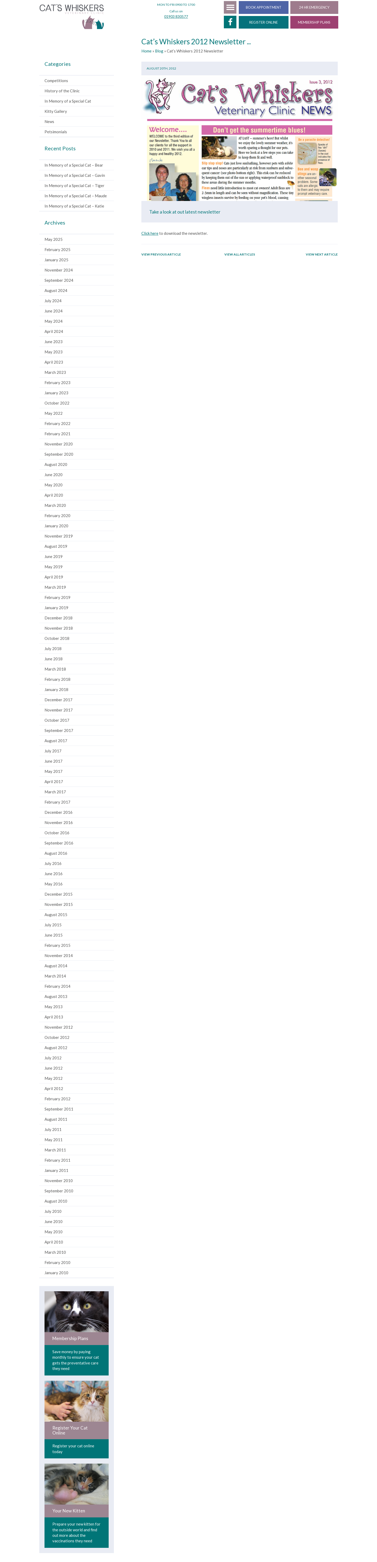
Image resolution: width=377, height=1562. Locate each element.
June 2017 (54, 762)
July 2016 (53, 864)
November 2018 (59, 629)
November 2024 (59, 271)
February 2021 (57, 434)
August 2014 (56, 966)
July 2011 (53, 1130)
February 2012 (57, 1099)
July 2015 (53, 925)
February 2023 (57, 383)
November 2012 (59, 1028)
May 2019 (54, 567)
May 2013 (54, 1007)
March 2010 (55, 1253)
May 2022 (54, 414)
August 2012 (56, 1048)
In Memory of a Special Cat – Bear (74, 166)
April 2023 (54, 363)
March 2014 (55, 977)
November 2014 (59, 956)
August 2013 (56, 997)
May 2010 (54, 1232)
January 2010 (56, 1273)
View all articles (239, 255)
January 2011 (56, 1171)
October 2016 (57, 833)
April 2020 (54, 496)
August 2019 (56, 547)
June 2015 (54, 936)
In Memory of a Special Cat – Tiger (74, 186)
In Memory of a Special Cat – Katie (74, 207)
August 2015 (56, 915)
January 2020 (56, 526)
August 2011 (56, 1120)
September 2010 (59, 1191)
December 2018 (59, 619)
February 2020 (57, 516)
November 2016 (59, 823)
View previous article (161, 255)
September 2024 (59, 281)
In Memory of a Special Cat (68, 102)
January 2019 (56, 608)
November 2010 (59, 1181)
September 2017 (59, 731)
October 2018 (57, 639)
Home (146, 52)
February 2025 (57, 250)
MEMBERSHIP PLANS (314, 22)
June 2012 (54, 1069)
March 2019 (55, 588)
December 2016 (59, 813)
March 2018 (55, 670)
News (49, 122)
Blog (159, 52)
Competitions (56, 81)
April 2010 (54, 1243)
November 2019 (59, 537)
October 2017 (57, 721)
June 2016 (54, 874)
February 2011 (57, 1161)
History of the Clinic (62, 91)
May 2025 (54, 240)
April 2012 (54, 1089)
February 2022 (57, 424)
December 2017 (59, 700)
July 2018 (53, 649)
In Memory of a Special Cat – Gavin (75, 176)
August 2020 (56, 465)
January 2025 (56, 260)
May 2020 (54, 486)
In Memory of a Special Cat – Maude (76, 196)
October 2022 (57, 404)
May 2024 (54, 322)
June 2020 (54, 475)
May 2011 (54, 1140)
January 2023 (56, 393)
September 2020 (59, 455)
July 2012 (53, 1058)
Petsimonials (56, 132)
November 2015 (59, 905)
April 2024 (54, 332)
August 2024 (56, 291)
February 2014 (57, 987)
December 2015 (59, 895)
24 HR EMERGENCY (314, 7)
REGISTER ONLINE (263, 22)
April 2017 (54, 782)
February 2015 (57, 946)
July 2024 (53, 301)
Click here (149, 234)
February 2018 (57, 680)
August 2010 (56, 1202)
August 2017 (56, 741)
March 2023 (55, 373)
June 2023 (54, 342)
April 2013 (54, 1018)
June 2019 (54, 557)
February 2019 (57, 598)
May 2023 (54, 352)
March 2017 (55, 792)
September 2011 (59, 1110)
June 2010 (54, 1222)
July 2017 (53, 752)
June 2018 (54, 659)
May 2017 (54, 772)
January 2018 (56, 690)
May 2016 (54, 885)
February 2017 (57, 803)
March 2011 (55, 1151)
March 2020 (55, 506)
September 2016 (59, 844)
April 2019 (54, 578)
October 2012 (57, 1038)
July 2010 (53, 1212)
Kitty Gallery (56, 112)
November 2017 (59, 711)
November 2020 (59, 445)
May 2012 (54, 1079)
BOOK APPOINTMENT (263, 7)
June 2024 (54, 312)
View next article (322, 255)
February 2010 (57, 1263)
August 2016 (56, 854)
